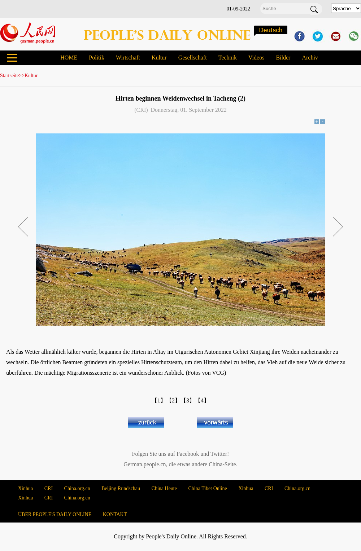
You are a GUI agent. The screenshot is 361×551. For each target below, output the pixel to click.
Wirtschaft (128, 57)
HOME (68, 57)
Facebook (188, 454)
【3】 (187, 400)
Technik (227, 57)
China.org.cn (77, 488)
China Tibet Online (207, 488)
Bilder (283, 57)
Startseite (9, 75)
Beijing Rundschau (120, 488)
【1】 (159, 400)
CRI (48, 488)
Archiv (310, 57)
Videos (256, 57)
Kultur (159, 57)
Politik (96, 57)
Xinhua (25, 488)
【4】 (202, 400)
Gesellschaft (192, 57)
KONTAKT (115, 514)
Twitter (218, 454)
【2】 (173, 400)
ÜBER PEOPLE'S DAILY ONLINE (54, 514)
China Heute (164, 488)
